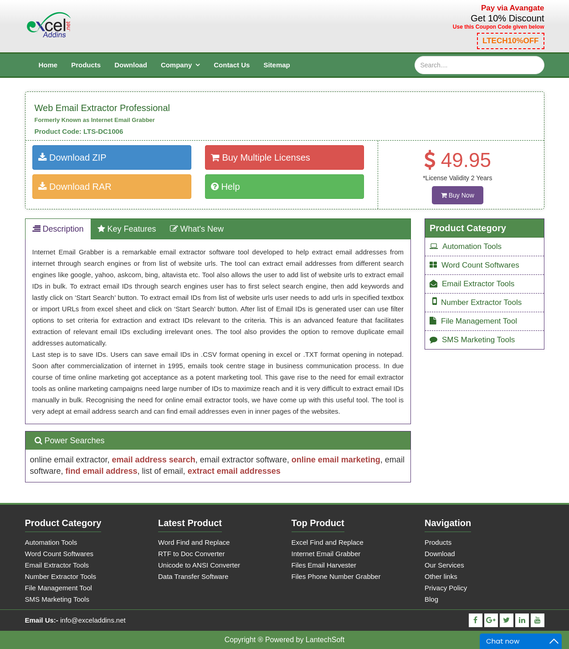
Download (440, 554)
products (86, 65)
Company (176, 65)
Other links (441, 576)
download (130, 65)
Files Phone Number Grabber (336, 576)
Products (438, 542)
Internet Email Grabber (326, 554)
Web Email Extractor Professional (102, 108)
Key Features (126, 228)
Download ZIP (72, 157)
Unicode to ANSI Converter (199, 565)
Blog (431, 599)
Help (225, 187)
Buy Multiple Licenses (260, 157)
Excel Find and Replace (328, 542)
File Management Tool (473, 321)
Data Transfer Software (193, 576)
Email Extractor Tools (472, 283)
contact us (232, 65)
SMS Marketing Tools (472, 339)
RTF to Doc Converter (191, 554)
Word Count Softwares (474, 265)
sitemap (276, 65)
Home (48, 65)
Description (58, 228)
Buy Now (457, 195)
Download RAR (75, 187)
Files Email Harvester (324, 565)
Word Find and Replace (194, 542)
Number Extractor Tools (477, 301)
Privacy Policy (446, 588)
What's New (197, 228)
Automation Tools (466, 246)
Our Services (444, 565)
